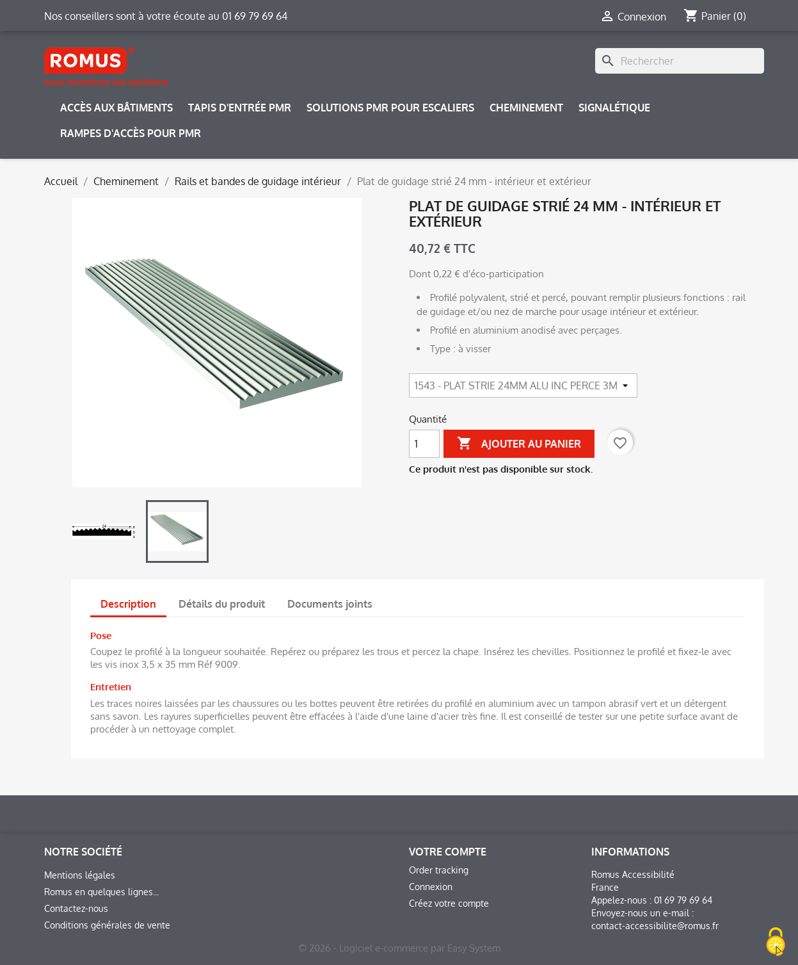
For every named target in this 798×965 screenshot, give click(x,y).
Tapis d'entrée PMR (239, 107)
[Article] (523, 385)
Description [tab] (128, 603)
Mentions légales (79, 875)
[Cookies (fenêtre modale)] (775, 943)
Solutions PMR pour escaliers (390, 107)
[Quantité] (424, 444)
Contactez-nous (76, 908)
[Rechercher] (679, 61)
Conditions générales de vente (107, 925)
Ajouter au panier (519, 443)
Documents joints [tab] (329, 603)
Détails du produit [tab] (222, 603)
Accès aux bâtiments (116, 107)
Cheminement (526, 107)
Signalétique (614, 107)
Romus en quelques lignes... (101, 891)
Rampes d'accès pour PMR (130, 133)
